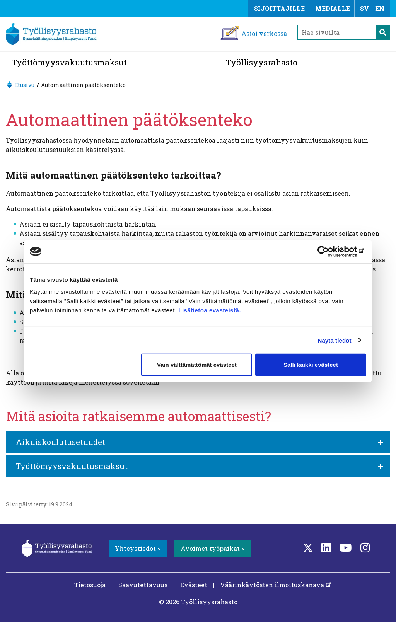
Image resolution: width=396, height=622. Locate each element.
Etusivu (24, 85)
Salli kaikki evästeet (310, 364)
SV (364, 8)
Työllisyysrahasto (261, 62)
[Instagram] (365, 547)
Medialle (332, 8)
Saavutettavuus (142, 585)
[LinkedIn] (326, 547)
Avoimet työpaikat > (212, 548)
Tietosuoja (90, 585)
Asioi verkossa (264, 33)
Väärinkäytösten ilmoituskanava (272, 585)
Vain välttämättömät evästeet (197, 364)
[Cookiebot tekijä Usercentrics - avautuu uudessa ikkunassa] (332, 251)
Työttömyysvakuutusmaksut (69, 62)
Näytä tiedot (335, 340)
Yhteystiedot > (137, 548)
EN (379, 8)
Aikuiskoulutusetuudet (60, 442)
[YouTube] (346, 547)
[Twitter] (308, 547)
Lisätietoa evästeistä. (210, 310)
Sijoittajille (279, 8)
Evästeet (193, 585)
